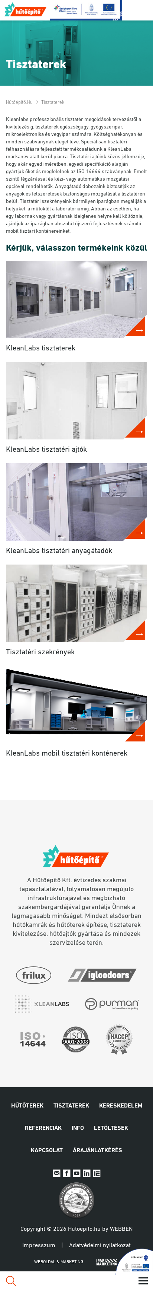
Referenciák (43, 1128)
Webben (121, 1229)
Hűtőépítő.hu (26, 9)
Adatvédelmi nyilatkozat (100, 1246)
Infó (78, 1128)
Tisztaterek (71, 1106)
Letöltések (111, 1128)
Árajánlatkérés (97, 1151)
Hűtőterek (27, 1106)
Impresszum (38, 1246)
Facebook (67, 1173)
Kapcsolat (47, 1151)
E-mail (57, 1173)
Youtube (77, 1173)
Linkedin (87, 1173)
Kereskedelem (120, 1106)
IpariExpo (97, 1173)
